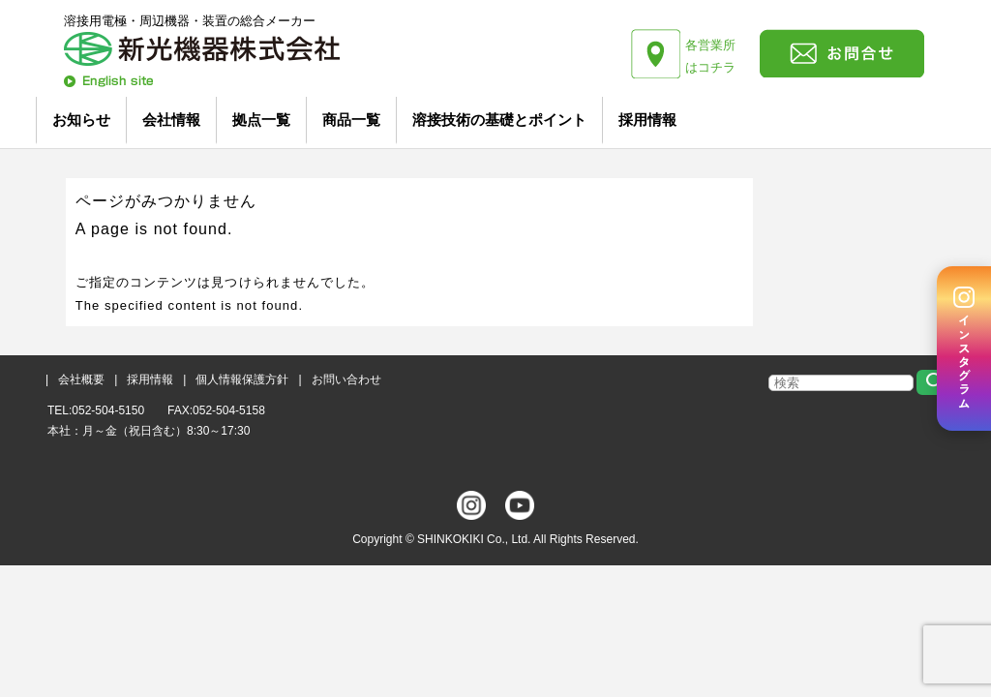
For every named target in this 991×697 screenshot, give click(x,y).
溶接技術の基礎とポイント (499, 119)
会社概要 (81, 379)
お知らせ (81, 119)
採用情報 (647, 119)
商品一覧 (351, 119)
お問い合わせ (346, 379)
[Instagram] (964, 348)
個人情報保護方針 (241, 379)
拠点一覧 (261, 119)
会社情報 (171, 119)
